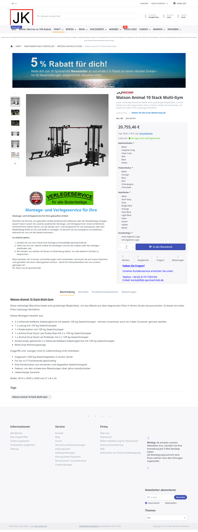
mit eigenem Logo (130, 239)
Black (124, 147)
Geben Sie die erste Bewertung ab (149, 112)
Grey (124, 202)
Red (123, 156)
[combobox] (14, 3)
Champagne (127, 184)
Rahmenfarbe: (125, 143)
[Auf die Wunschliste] (126, 258)
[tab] (67, 291)
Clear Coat (127, 153)
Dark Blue (126, 212)
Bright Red (127, 205)
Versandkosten (146, 133)
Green (124, 221)
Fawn (124, 218)
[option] (15, 101)
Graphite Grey (128, 150)
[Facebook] (88, 416)
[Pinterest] (110, 416)
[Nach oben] (15, 93)
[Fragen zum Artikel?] (160, 258)
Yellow (125, 224)
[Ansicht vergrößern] (67, 135)
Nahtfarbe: (123, 192)
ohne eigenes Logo (131, 236)
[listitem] (67, 135)
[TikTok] (103, 416)
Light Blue (126, 215)
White (124, 162)
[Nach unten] (15, 163)
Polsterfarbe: (124, 167)
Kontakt (144, 3)
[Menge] (126, 247)
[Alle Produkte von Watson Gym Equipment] (125, 92)
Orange (125, 174)
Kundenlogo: (124, 233)
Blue (124, 159)
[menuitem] (14, 29)
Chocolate (126, 187)
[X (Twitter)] (95, 416)
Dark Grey (126, 199)
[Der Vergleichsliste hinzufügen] (143, 258)
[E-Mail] (159, 497)
